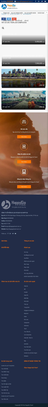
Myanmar (26, 313)
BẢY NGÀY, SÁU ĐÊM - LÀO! (10, 34)
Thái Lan (26, 304)
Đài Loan (26, 319)
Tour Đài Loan (27, 350)
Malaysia (26, 356)
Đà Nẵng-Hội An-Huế (28, 255)
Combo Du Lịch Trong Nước (7, 365)
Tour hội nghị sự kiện (6, 384)
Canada (25, 292)
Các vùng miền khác (28, 273)
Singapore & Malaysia (29, 310)
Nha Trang (26, 264)
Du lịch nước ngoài (30, 13)
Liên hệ (26, 20)
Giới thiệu (4, 241)
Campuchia (26, 322)
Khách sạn (41, 13)
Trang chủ (6, 13)
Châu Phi (26, 295)
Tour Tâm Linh (4, 399)
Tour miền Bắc (4, 368)
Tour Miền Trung (5, 371)
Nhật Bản (26, 298)
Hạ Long (26, 252)
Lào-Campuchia (27, 334)
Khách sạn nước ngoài (29, 261)
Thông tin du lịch (8, 20)
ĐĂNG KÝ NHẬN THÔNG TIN (32, 361)
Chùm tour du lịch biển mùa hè (10, 281)
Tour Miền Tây (4, 390)
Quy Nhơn (26, 258)
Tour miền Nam (5, 374)
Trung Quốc (26, 307)
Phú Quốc (26, 270)
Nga (25, 340)
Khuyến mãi (19, 20)
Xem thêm (24, 136)
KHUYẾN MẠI (5, 247)
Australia (26, 344)
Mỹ (24, 289)
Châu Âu (26, 286)
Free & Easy (4, 378)
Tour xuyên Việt (5, 387)
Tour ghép (3, 381)
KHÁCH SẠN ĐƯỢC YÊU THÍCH (31, 276)
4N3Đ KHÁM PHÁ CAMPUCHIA (11, 99)
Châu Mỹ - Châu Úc (28, 337)
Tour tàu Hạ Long (5, 393)
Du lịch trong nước (17, 13)
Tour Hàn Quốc (27, 347)
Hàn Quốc (26, 301)
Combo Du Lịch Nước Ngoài (30, 353)
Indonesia (26, 325)
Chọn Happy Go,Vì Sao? (31, 367)
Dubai (25, 316)
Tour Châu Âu (27, 331)
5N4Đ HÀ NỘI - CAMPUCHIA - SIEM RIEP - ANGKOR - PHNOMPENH (20, 77)
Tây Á (25, 328)
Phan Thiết (26, 267)
